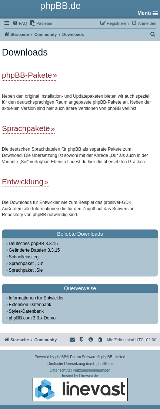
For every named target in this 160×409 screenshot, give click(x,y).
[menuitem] (19, 23)
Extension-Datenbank (30, 304)
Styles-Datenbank (26, 311)
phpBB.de (104, 364)
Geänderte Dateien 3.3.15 (34, 250)
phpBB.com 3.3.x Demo (32, 318)
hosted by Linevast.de (80, 387)
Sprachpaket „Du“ (26, 263)
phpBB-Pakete (27, 75)
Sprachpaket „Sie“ (26, 270)
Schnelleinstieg (24, 256)
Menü (144, 13)
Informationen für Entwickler (36, 298)
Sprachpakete (26, 128)
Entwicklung (22, 181)
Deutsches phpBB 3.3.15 (33, 243)
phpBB (60, 357)
